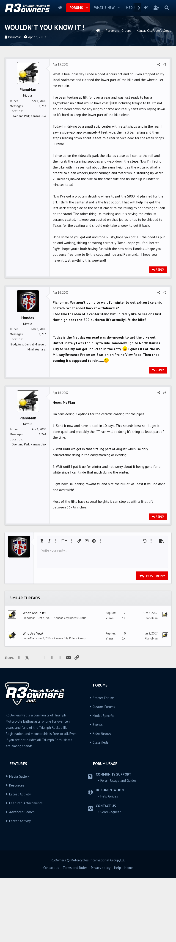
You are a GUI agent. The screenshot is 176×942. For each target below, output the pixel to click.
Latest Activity (20, 858)
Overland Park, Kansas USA (29, 180)
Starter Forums (104, 762)
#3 (164, 457)
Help (117, 931)
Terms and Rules (75, 931)
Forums (76, 7)
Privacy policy (100, 931)
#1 (164, 128)
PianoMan (15, 37)
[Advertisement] (88, 87)
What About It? (34, 676)
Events (98, 788)
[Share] (159, 128)
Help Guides (109, 860)
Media (131, 7)
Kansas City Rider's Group (70, 682)
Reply (160, 334)
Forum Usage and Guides (118, 844)
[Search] (166, 7)
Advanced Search (22, 876)
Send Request (110, 876)
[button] (87, 7)
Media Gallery (19, 840)
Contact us (51, 931)
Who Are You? (33, 697)
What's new (104, 7)
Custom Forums (104, 770)
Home (60, 7)
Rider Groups (102, 797)
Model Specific (103, 779)
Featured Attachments (26, 867)
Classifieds (100, 806)
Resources (16, 849)
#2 (164, 356)
